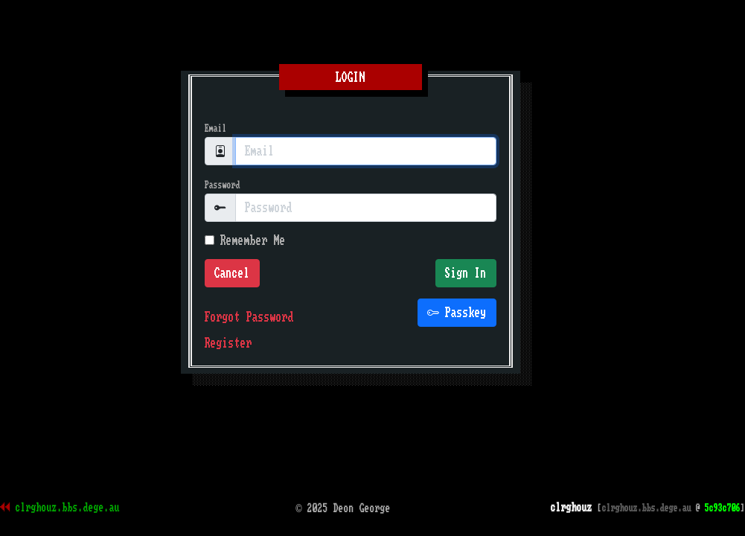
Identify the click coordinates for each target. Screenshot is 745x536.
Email (216, 128)
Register (228, 343)
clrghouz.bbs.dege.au (68, 507)
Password (222, 185)
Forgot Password (249, 317)
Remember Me (245, 240)
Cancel (232, 273)
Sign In (466, 273)
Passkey (457, 313)
